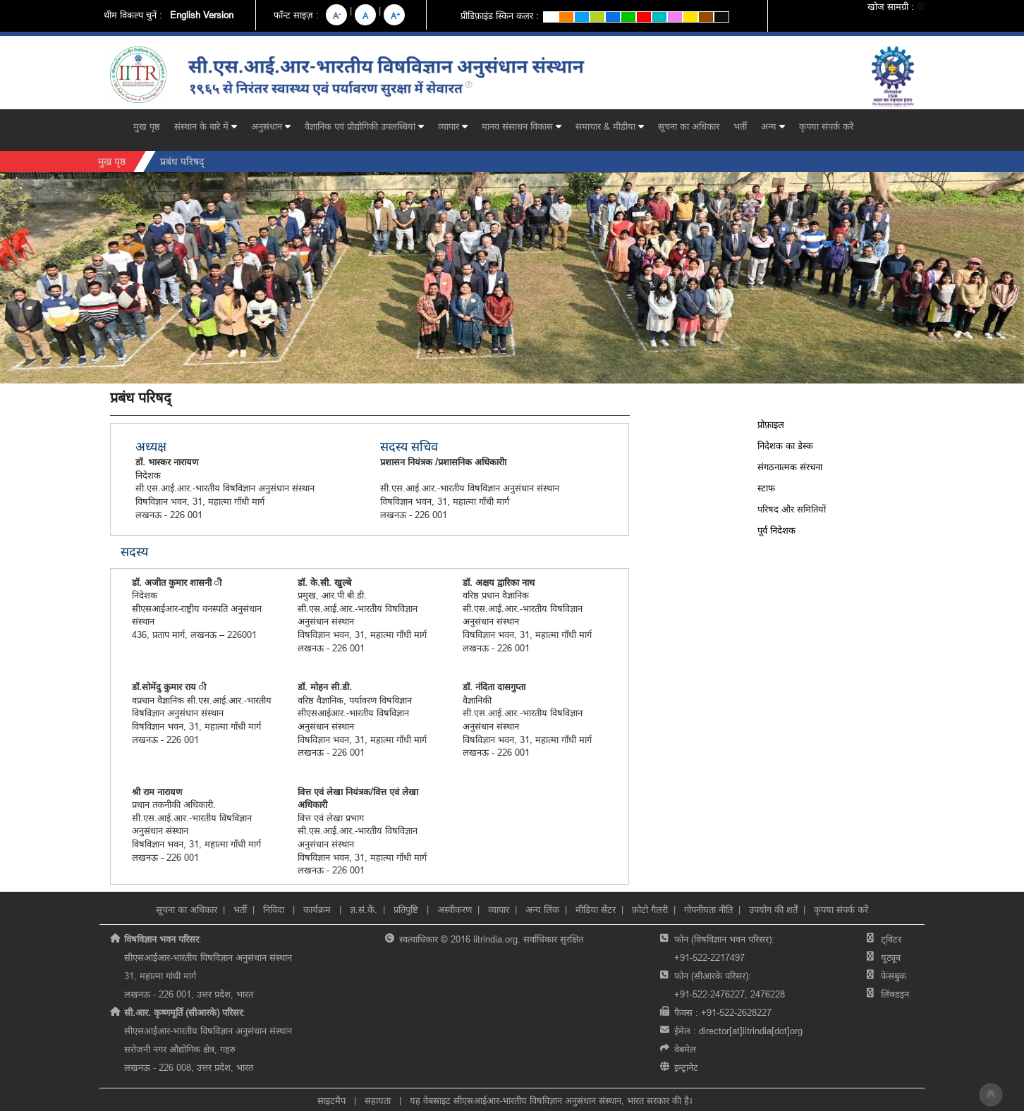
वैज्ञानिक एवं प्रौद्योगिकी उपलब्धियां (364, 126)
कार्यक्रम (318, 909)
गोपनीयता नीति (708, 909)
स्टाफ (766, 487)
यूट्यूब (891, 957)
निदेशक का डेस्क (785, 445)
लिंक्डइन (895, 994)
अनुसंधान (271, 126)
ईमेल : (738, 1030)
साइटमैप (331, 1100)
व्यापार (453, 126)
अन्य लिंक (542, 909)
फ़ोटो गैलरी (650, 909)
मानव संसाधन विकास (521, 126)
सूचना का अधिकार (688, 126)
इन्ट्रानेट (686, 1067)
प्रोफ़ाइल (770, 424)
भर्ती (740, 126)
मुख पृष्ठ (146, 126)
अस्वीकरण (454, 909)
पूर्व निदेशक (776, 530)
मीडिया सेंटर (595, 909)
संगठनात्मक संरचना (789, 466)
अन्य (773, 126)
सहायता (378, 1100)
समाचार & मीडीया (609, 126)
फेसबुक (893, 975)
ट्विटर (891, 939)
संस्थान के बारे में (205, 126)
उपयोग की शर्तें (773, 909)
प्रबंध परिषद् (182, 161)
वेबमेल (685, 1049)
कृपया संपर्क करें (826, 126)
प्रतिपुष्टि (406, 909)
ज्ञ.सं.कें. (363, 909)
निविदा (275, 909)
